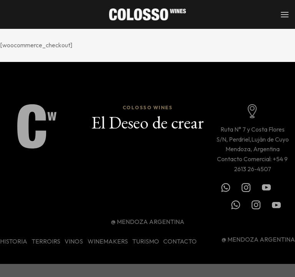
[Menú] (284, 14)
